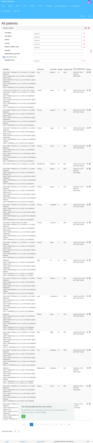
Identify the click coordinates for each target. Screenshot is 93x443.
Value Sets (16, 11)
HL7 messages (6, 11)
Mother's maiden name (12, 46)
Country (7, 43)
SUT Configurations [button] (61, 6)
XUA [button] (41, 6)
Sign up (82, 16)
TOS (43, 412)
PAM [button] (10, 6)
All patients (49, 6)
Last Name (8, 32)
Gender (7, 39)
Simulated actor (10, 60)
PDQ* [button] (18, 6)
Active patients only (9, 57)
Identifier (7, 50)
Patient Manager (8, 1)
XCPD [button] (33, 6)
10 (61, 424)
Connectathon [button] (75, 6)
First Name (8, 36)
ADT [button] (3, 6)
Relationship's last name (12, 53)
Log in (89, 16)
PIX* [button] (25, 6)
